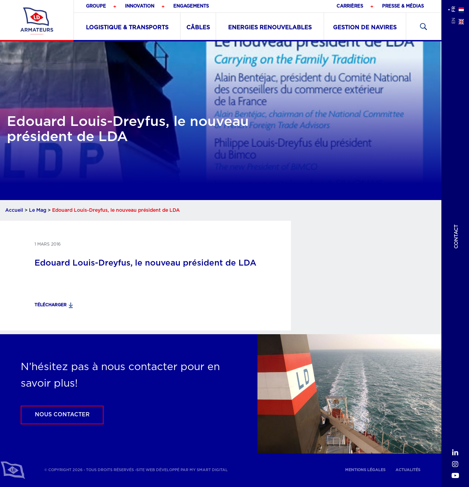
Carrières (349, 6)
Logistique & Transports (127, 27)
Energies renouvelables (270, 27)
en (453, 21)
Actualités (407, 470)
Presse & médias (403, 6)
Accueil (14, 210)
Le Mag (37, 210)
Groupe (96, 6)
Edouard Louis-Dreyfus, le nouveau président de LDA (145, 263)
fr (453, 9)
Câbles (198, 27)
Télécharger (51, 305)
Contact (456, 237)
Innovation (139, 6)
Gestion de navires (365, 27)
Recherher (423, 26)
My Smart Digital (208, 470)
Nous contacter (62, 414)
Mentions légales (365, 470)
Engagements (191, 6)
